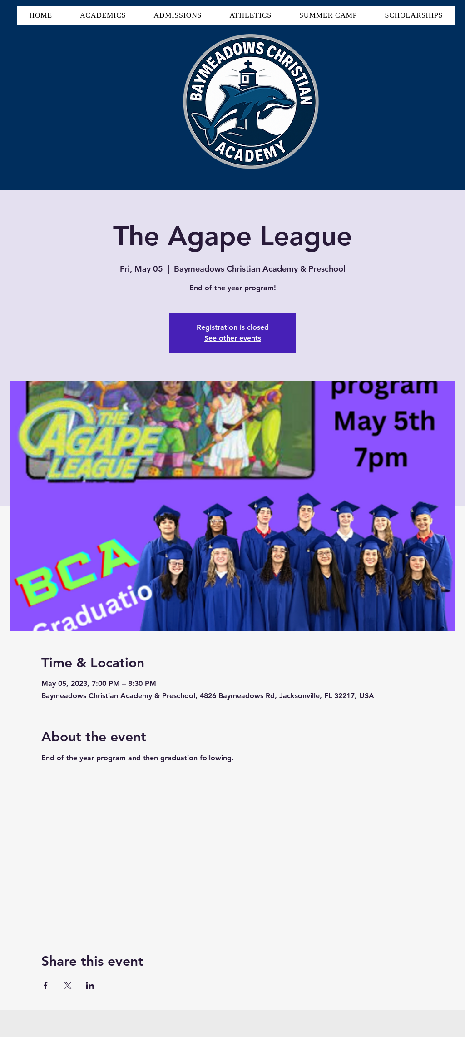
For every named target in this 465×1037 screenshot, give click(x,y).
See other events (232, 338)
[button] (103, 15)
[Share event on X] (68, 985)
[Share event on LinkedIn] (90, 985)
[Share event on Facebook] (45, 985)
